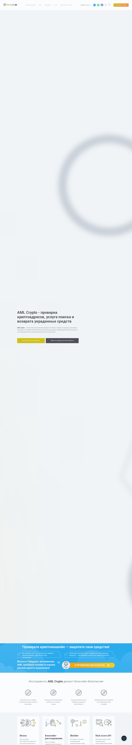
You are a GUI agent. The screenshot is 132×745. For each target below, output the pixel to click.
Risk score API (103, 735)
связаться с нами (66, 5)
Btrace (23, 735)
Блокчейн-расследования (53, 737)
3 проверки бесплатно (89, 665)
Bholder (74, 735)
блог (40, 5)
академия (47, 5)
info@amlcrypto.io (85, 5)
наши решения (30, 5)
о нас (55, 5)
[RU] (109, 5)
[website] (94, 5)
